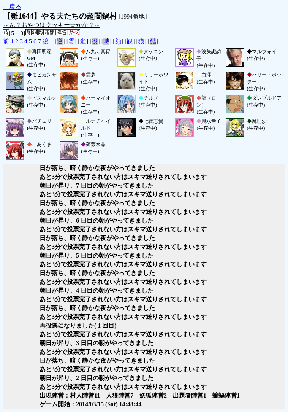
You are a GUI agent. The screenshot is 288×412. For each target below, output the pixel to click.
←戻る (12, 6)
